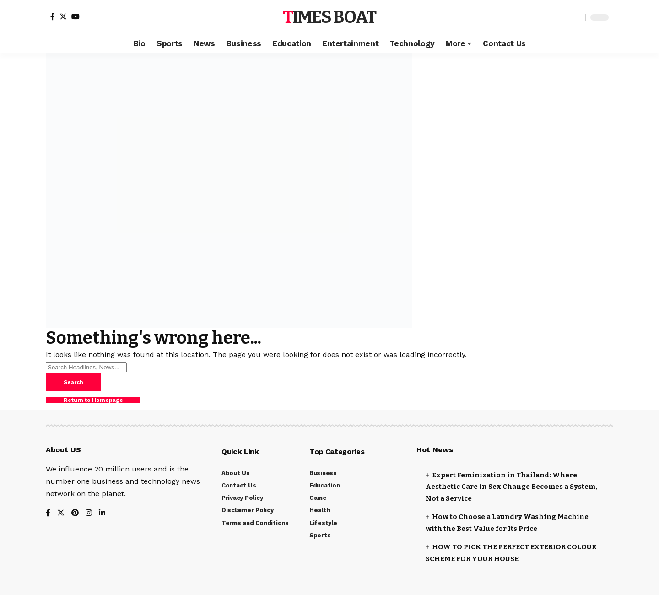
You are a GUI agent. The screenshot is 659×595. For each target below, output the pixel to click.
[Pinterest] (75, 513)
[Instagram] (89, 513)
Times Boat (329, 17)
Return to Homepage (94, 401)
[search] (576, 17)
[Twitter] (63, 16)
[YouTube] (75, 16)
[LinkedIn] (102, 513)
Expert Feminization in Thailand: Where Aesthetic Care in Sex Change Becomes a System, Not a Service (511, 487)
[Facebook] (52, 16)
